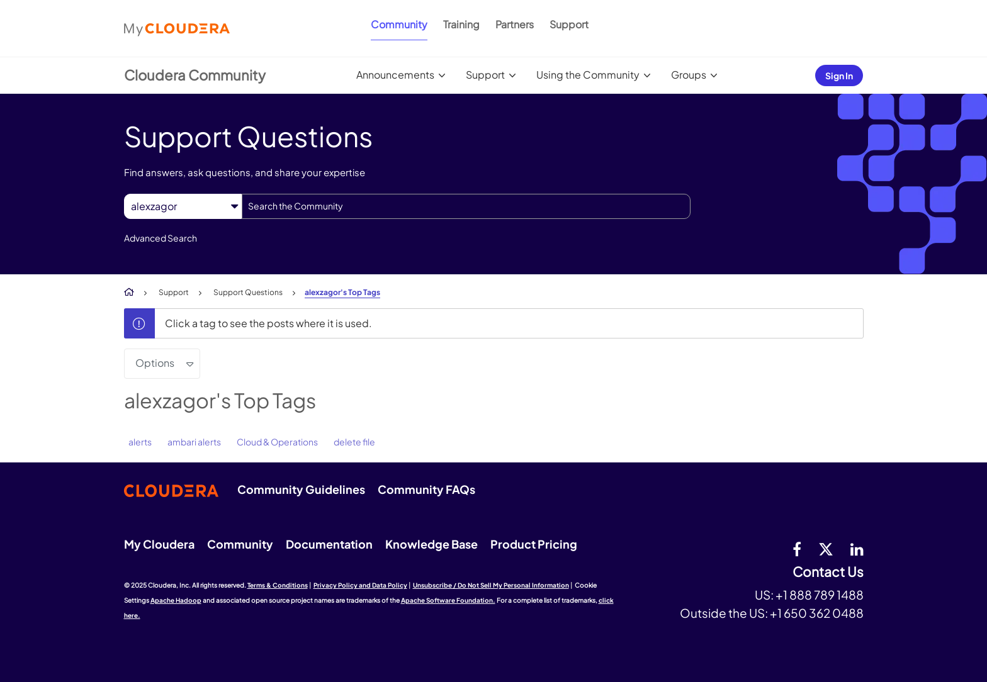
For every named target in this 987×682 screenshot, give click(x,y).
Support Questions (248, 292)
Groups (688, 74)
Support (569, 24)
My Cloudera (159, 544)
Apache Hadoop (175, 600)
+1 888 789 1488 (820, 594)
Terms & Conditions (277, 585)
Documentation (329, 544)
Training (461, 24)
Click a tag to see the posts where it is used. (268, 323)
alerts (140, 441)
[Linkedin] (857, 548)
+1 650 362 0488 (817, 612)
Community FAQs (426, 489)
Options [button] (154, 362)
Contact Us (828, 572)
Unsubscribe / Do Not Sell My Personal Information (491, 585)
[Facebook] (796, 548)
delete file (354, 441)
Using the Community (588, 74)
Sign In (839, 75)
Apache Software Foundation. (448, 600)
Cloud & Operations (277, 441)
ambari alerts (194, 441)
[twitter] (825, 548)
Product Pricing (533, 544)
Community (399, 24)
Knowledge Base (431, 544)
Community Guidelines (301, 489)
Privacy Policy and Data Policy (360, 585)
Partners (514, 24)
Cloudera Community (195, 75)
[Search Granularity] (183, 206)
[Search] (466, 206)
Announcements (395, 74)
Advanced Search (160, 237)
